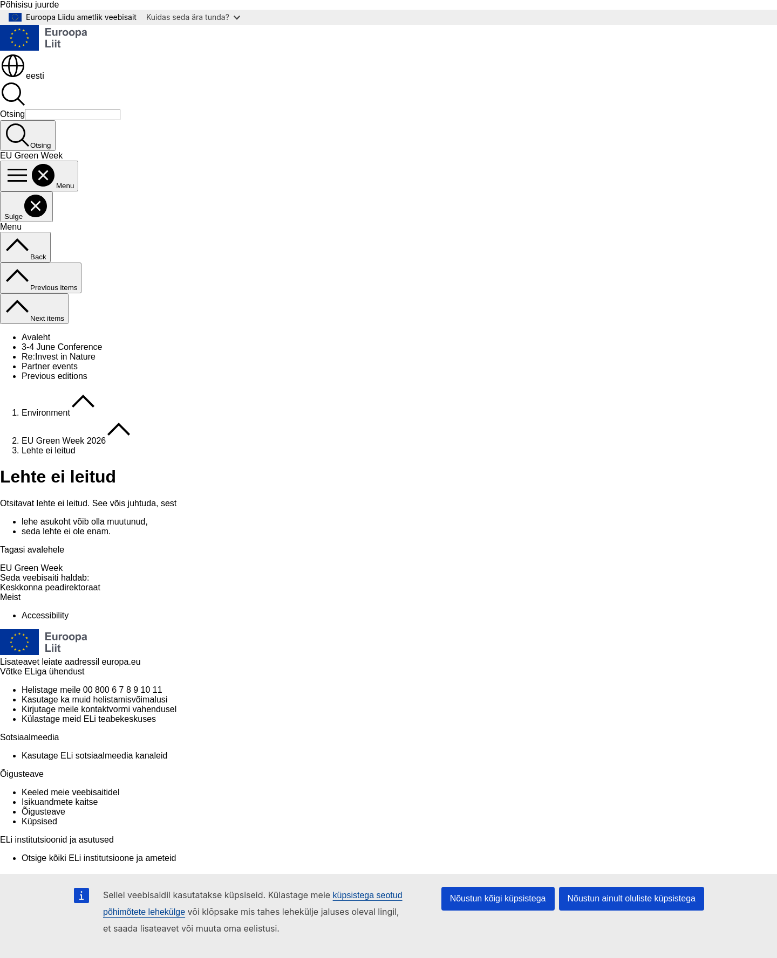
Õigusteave (43, 811)
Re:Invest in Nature (59, 356)
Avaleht (36, 337)
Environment (46, 412)
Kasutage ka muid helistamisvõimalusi (94, 699)
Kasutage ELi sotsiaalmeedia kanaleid (94, 755)
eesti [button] (22, 75)
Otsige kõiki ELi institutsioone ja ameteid (99, 858)
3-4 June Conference (62, 347)
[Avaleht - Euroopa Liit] (44, 47)
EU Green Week (31, 568)
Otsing (12, 114)
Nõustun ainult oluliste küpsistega (632, 898)
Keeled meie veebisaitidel (70, 792)
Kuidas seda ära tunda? (193, 17)
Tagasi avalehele (32, 549)
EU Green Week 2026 (64, 440)
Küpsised (39, 821)
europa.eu (121, 661)
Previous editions (54, 376)
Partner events (50, 366)
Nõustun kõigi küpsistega (498, 898)
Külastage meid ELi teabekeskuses (89, 718)
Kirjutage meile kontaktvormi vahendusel (99, 709)
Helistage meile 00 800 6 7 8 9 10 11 (92, 689)
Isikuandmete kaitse (60, 802)
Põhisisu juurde (29, 4)
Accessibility (45, 615)
